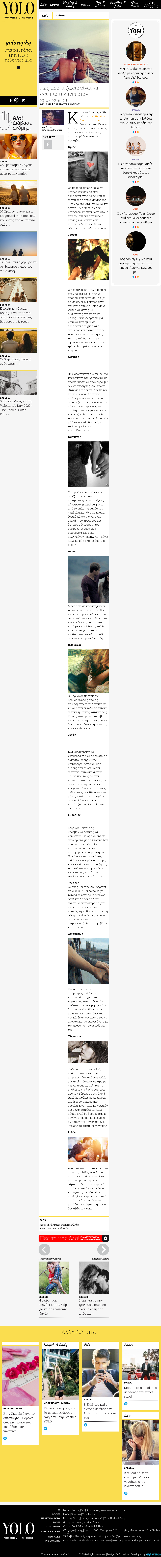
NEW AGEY (54, 1536)
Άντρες (66, 1510)
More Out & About (94, 1526)
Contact (64, 1554)
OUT (136, 209)
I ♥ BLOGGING (52, 1540)
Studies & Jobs (118, 4)
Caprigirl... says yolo (100, 1540)
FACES (56, 1522)
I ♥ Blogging (151, 4)
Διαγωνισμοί (107, 1510)
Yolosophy (117, 1540)
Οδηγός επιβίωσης (73, 1530)
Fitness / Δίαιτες (71, 1518)
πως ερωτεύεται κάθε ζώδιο (55, 1228)
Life (43, 4)
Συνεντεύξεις (78, 1522)
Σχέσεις (60, 15)
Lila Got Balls (69, 1540)
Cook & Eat (78, 1526)
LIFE (58, 1510)
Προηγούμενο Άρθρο (50, 1258)
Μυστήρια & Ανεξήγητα (111, 1536)
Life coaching (93, 1510)
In (69, 1526)
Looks (54, 4)
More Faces (93, 1522)
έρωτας (66, 1224)
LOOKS (56, 1514)
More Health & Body (114, 1518)
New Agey (134, 4)
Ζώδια (66, 1536)
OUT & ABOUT (51, 1526)
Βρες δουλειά (91, 1530)
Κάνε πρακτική (106, 1530)
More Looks (88, 1514)
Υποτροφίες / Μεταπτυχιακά (130, 1530)
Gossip (66, 1522)
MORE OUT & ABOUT (136, 64)
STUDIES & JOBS (50, 1531)
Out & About (100, 4)
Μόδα (66, 1514)
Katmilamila (83, 1540)
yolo (43, 1224)
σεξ (49, 1224)
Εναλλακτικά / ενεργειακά (84, 1536)
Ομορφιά (76, 1514)
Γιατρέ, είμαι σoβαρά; (92, 1518)
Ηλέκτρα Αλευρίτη (52, 130)
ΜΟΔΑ (136, 110)
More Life (121, 1510)
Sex (83, 1510)
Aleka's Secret (151, 1540)
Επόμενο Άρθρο (100, 1258)
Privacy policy (49, 1554)
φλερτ (57, 1224)
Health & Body (70, 4)
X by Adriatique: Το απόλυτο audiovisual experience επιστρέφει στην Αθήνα (136, 218)
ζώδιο (76, 1224)
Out (65, 1526)
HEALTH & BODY (50, 1518)
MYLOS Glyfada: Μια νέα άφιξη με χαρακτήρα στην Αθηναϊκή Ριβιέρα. (136, 73)
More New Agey (132, 1536)
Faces (85, 4)
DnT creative (122, 1554)
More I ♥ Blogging (134, 1540)
